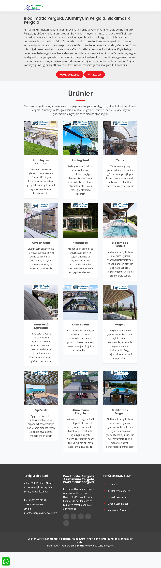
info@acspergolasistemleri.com (40, 512)
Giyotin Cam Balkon (116, 503)
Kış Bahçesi (80, 243)
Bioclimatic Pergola (120, 244)
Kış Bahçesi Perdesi (115, 497)
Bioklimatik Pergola (120, 411)
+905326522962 (70, 74)
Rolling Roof (80, 160)
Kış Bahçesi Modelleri (116, 490)
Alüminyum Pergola (80, 411)
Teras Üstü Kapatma (41, 326)
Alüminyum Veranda (41, 161)
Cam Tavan (80, 324)
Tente (120, 160)
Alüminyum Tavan (115, 509)
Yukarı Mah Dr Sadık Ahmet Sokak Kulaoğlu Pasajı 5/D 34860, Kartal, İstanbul (38, 487)
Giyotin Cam (41, 243)
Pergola (120, 324)
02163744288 (37, 504)
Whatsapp (94, 74)
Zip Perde (41, 410)
